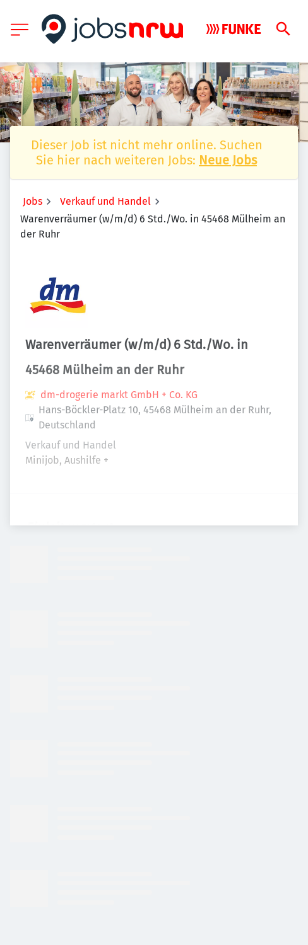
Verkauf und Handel (105, 201)
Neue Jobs (228, 160)
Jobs (32, 201)
